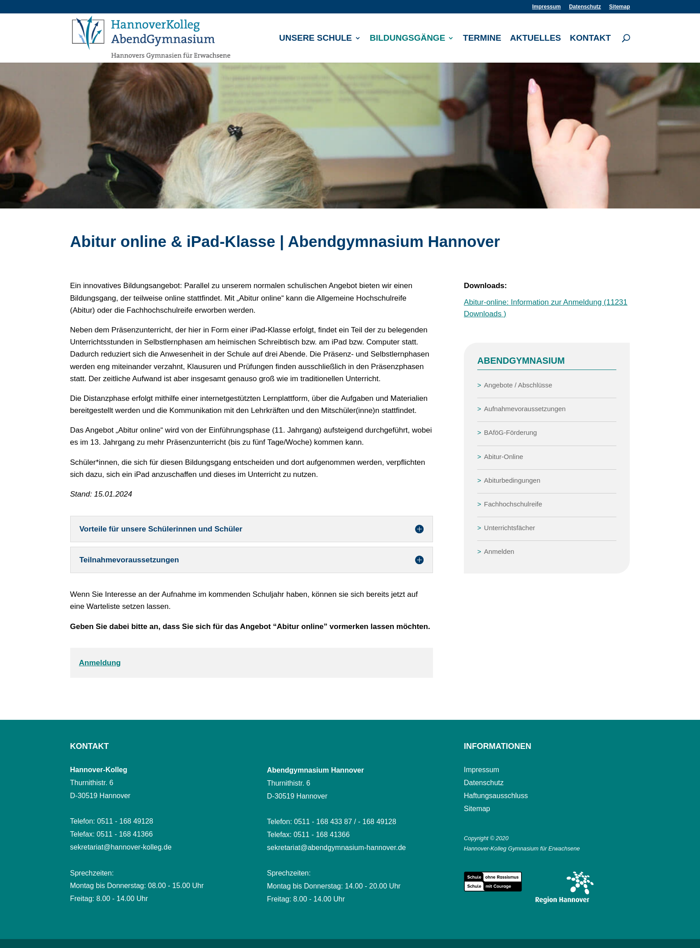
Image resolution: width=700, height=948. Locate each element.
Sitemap (619, 7)
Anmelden (499, 551)
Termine (482, 39)
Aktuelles (535, 39)
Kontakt (590, 39)
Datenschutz (585, 7)
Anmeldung (100, 663)
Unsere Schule (315, 39)
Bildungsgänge (407, 39)
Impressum (546, 7)
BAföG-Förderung (510, 432)
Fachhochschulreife (513, 504)
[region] (350, 135)
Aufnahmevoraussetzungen (525, 408)
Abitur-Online (503, 456)
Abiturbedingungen (512, 480)
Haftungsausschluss (496, 795)
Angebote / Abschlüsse (518, 385)
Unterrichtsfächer (509, 527)
